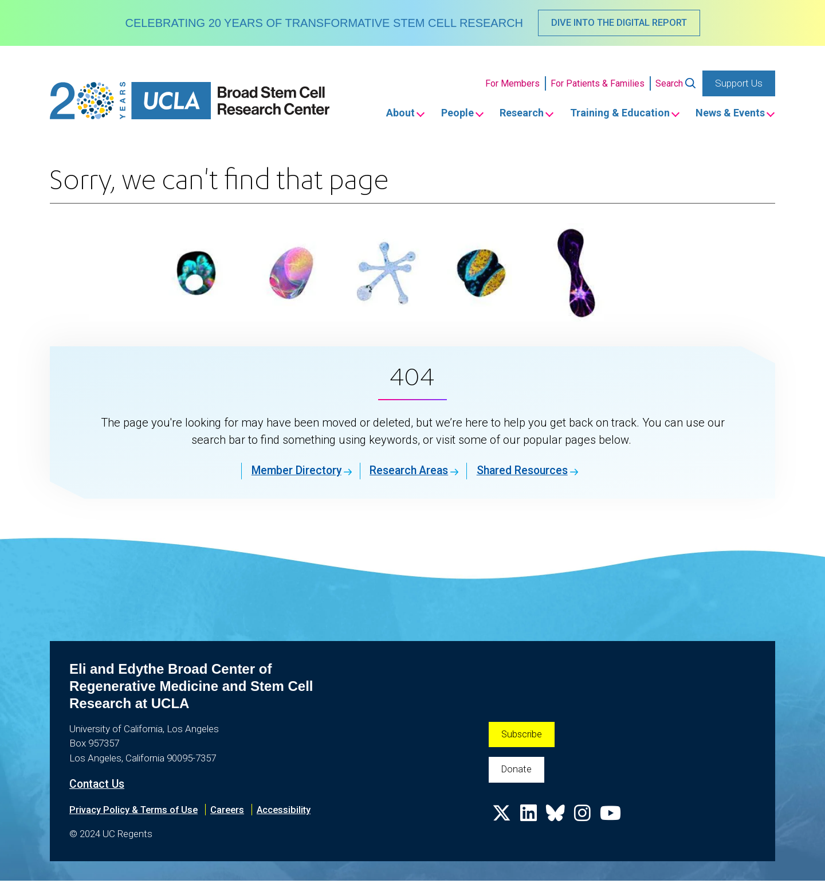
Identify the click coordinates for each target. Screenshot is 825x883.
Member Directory (287, 472)
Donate (517, 772)
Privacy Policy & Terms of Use (135, 811)
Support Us (739, 83)
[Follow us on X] (502, 821)
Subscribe (522, 736)
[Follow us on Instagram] (584, 821)
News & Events (728, 114)
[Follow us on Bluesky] (557, 821)
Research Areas (407, 472)
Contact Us (98, 786)
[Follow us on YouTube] (613, 821)
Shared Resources (527, 472)
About (376, 114)
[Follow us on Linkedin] (529, 821)
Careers (231, 811)
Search (669, 84)
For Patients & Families (598, 84)
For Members (512, 84)
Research (508, 114)
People (438, 114)
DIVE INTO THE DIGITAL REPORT (619, 23)
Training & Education (612, 114)
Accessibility (289, 811)
